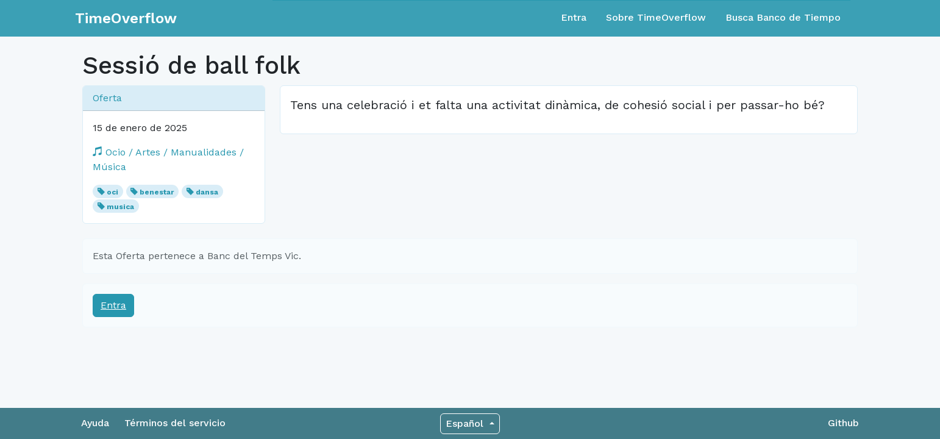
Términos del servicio (175, 423)
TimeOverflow (126, 18)
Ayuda (95, 423)
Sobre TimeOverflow (656, 17)
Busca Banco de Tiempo (783, 17)
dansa (207, 192)
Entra (573, 17)
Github (843, 423)
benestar (157, 192)
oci (112, 192)
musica (120, 206)
